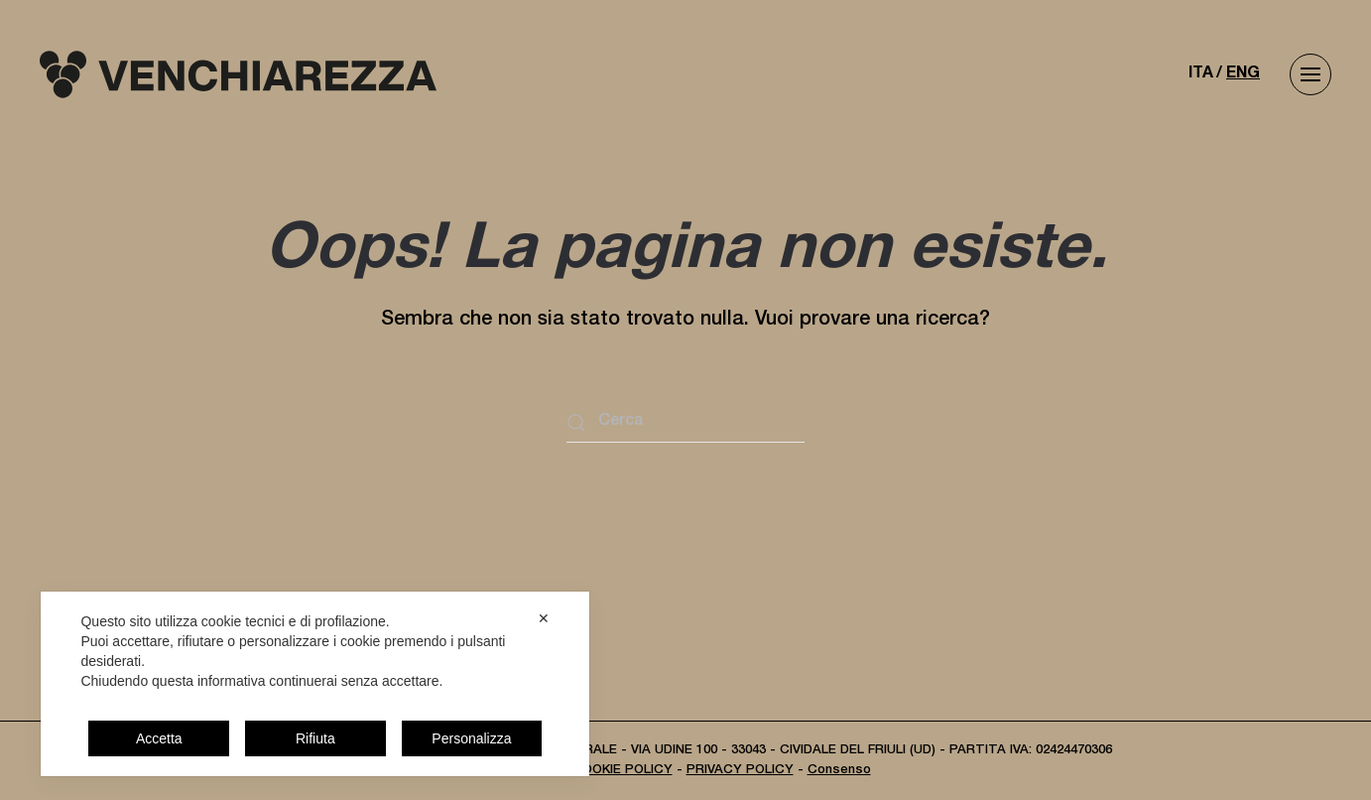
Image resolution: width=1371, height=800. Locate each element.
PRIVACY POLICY (740, 770)
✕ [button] (544, 618)
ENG (1243, 74)
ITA (1200, 74)
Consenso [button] (839, 770)
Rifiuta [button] (315, 738)
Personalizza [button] (471, 738)
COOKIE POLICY (622, 770)
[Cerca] (685, 423)
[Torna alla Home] (238, 74)
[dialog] (315, 684)
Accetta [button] (159, 738)
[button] (1310, 74)
